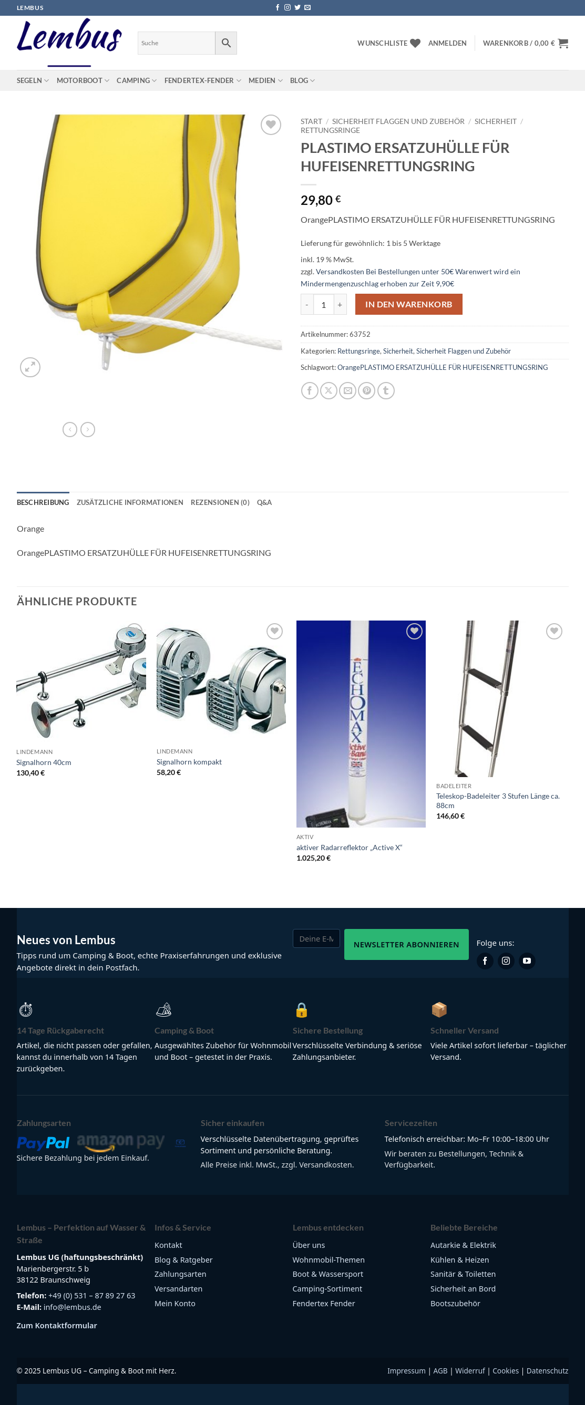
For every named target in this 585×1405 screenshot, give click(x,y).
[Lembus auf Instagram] (506, 961)
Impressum (406, 1371)
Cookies (505, 1371)
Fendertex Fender (324, 1303)
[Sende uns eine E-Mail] (307, 8)
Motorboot (83, 81)
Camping (137, 81)
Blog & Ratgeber (184, 1260)
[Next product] (70, 429)
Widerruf (470, 1371)
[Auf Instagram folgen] (287, 8)
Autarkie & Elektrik (463, 1245)
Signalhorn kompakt (189, 761)
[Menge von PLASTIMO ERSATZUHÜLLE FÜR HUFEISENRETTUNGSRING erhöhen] (340, 304)
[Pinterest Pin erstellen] (366, 390)
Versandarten (178, 1289)
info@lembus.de (72, 1307)
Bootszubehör (455, 1303)
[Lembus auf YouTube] (527, 961)
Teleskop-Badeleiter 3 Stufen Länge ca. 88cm (498, 800)
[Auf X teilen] (328, 390)
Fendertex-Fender (203, 81)
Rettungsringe (330, 130)
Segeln (33, 81)
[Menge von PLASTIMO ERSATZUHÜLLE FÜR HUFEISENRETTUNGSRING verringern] (307, 304)
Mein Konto (175, 1303)
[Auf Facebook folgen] (277, 8)
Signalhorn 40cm (43, 762)
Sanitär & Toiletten (463, 1274)
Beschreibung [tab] (43, 502)
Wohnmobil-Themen (329, 1260)
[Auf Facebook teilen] (310, 390)
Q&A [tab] (264, 502)
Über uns (309, 1245)
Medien (266, 81)
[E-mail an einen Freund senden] (347, 390)
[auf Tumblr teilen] (386, 390)
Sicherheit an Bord (463, 1289)
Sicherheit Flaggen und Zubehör (398, 121)
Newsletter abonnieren (406, 944)
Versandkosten (340, 271)
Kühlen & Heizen (459, 1260)
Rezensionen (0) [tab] (220, 502)
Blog (302, 81)
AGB (441, 1371)
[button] (447, 43)
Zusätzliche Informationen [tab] (130, 502)
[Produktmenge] (323, 304)
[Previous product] (87, 429)
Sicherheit (496, 121)
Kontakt (168, 1245)
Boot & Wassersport (328, 1274)
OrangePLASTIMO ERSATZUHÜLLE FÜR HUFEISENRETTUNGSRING (442, 367)
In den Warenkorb (408, 304)
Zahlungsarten (181, 1274)
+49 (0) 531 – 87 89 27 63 (92, 1295)
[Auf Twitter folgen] (297, 8)
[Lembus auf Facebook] (485, 961)
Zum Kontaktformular (57, 1325)
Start (311, 121)
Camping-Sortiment (328, 1289)
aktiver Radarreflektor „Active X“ (349, 847)
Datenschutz (548, 1371)
